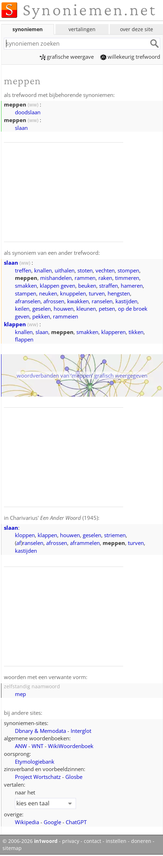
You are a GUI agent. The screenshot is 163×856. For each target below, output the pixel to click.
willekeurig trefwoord (130, 56)
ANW (21, 745)
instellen (116, 841)
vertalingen (82, 29)
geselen (41, 308)
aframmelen (85, 542)
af (18, 542)
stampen (25, 293)
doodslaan (27, 112)
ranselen (102, 301)
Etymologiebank (34, 761)
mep (20, 693)
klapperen (113, 331)
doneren (141, 841)
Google (52, 822)
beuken (87, 285)
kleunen (86, 308)
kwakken (78, 301)
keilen (22, 308)
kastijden (126, 301)
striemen (115, 535)
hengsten (119, 293)
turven (97, 293)
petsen (107, 308)
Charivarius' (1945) (54, 517)
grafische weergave (67, 56)
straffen (108, 285)
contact (92, 841)
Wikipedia (27, 822)
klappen (15, 324)
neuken (48, 293)
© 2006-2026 (30, 841)
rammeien (65, 316)
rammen (85, 277)
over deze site (136, 29)
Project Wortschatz (38, 776)
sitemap (12, 848)
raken (105, 277)
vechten (105, 270)
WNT (37, 745)
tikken (136, 331)
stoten (85, 270)
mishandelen (56, 277)
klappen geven (57, 285)
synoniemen (27, 29)
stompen (128, 270)
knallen (43, 270)
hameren (132, 285)
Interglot (81, 730)
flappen (24, 339)
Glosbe (73, 776)
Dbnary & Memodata (40, 730)
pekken (41, 316)
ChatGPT (76, 822)
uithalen (65, 270)
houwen (64, 308)
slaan (21, 127)
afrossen (53, 301)
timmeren (127, 277)
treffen (23, 270)
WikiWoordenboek (70, 745)
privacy (70, 841)
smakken (26, 285)
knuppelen (73, 293)
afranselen (27, 301)
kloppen (25, 535)
